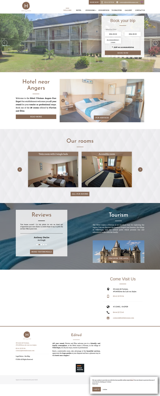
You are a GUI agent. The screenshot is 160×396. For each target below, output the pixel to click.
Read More (36, 116)
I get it (96, 389)
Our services (103, 10)
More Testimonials (41, 251)
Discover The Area (118, 258)
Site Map (27, 356)
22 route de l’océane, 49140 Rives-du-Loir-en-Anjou (26, 344)
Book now (122, 52)
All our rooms (80, 193)
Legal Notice (20, 356)
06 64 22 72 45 (118, 312)
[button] (141, 2)
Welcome (67, 10)
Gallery (128, 10)
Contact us (140, 10)
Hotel (78, 10)
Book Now (94, 2)
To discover (117, 10)
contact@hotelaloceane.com (129, 2)
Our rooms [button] (90, 10)
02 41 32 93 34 (109, 2)
